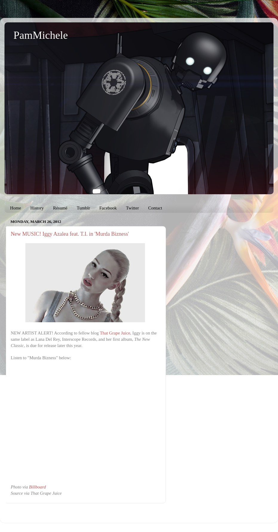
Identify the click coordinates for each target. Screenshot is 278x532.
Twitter (132, 208)
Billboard (37, 487)
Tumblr (83, 208)
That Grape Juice (115, 333)
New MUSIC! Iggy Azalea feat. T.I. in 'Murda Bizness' (70, 234)
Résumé (60, 208)
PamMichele (40, 35)
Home (15, 208)
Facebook (108, 208)
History (37, 208)
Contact (155, 208)
